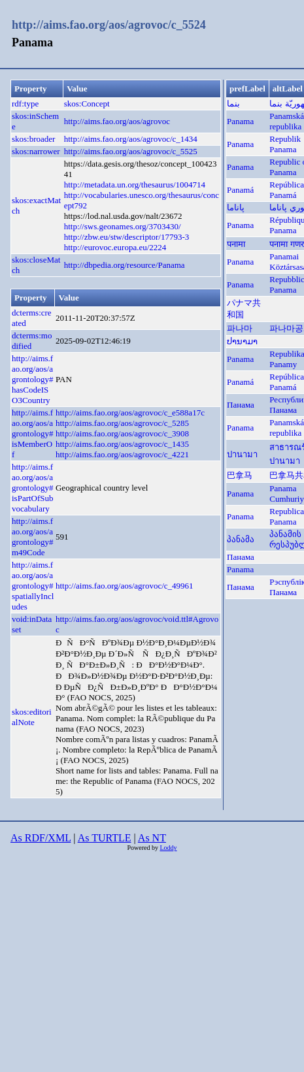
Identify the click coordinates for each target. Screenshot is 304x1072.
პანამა (240, 539)
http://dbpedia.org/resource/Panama (124, 265)
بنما (233, 103)
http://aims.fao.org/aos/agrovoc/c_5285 (122, 423)
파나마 (239, 328)
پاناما (236, 207)
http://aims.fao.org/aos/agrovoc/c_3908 (122, 433)
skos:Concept (87, 103)
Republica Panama (286, 516)
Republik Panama (285, 144)
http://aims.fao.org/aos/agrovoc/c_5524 (109, 24)
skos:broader (33, 139)
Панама (240, 405)
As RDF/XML (40, 837)
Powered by (143, 847)
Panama (240, 121)
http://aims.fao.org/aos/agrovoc (117, 121)
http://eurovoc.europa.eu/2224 (115, 247)
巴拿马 (239, 475)
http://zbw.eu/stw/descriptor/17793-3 (127, 237)
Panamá (240, 190)
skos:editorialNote (32, 717)
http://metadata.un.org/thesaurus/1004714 (134, 184)
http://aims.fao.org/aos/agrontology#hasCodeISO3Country (33, 379)
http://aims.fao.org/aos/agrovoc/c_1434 (130, 139)
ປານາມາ (242, 341)
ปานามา (242, 454)
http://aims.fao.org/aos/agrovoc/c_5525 (130, 151)
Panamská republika (286, 121)
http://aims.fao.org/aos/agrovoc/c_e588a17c (130, 412)
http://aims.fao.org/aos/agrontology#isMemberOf (33, 433)
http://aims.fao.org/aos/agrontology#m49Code (33, 536)
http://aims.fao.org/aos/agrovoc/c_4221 (122, 454)
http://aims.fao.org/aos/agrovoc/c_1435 (122, 444)
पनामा (236, 244)
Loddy (168, 847)
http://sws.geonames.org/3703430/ (122, 226)
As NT (152, 837)
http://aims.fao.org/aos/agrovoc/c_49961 (125, 586)
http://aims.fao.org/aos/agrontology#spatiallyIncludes (33, 585)
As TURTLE (104, 837)
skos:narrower (36, 151)
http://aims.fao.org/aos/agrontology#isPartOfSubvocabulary (33, 487)
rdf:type (25, 103)
